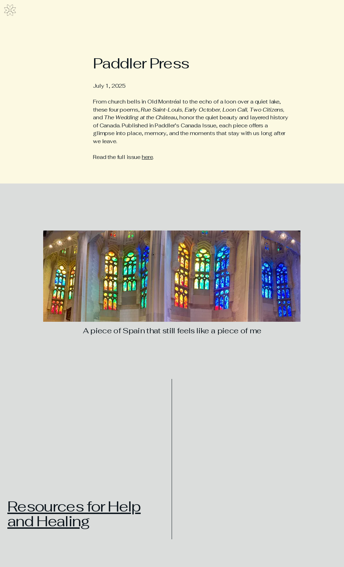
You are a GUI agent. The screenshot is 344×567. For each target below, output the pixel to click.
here (147, 157)
